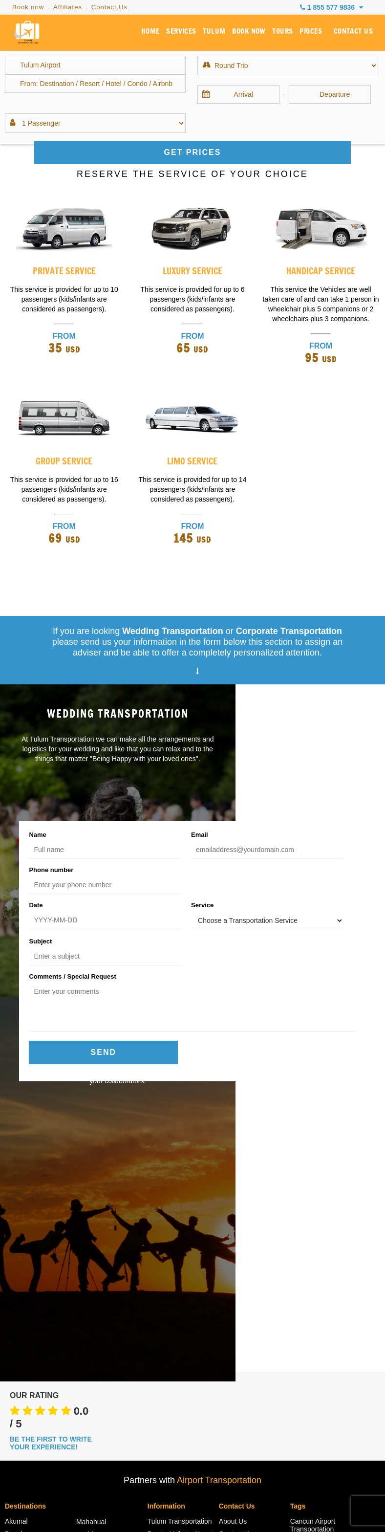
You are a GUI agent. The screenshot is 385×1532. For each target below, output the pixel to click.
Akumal (16, 1190)
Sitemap (83, 1503)
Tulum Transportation (180, 1190)
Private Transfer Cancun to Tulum (316, 1297)
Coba (84, 1305)
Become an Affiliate (248, 1241)
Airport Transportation (219, 1149)
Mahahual (91, 1191)
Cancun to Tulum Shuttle (316, 1256)
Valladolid (91, 1318)
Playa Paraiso (97, 1267)
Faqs (114, 1503)
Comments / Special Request (72, 905)
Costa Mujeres (27, 1266)
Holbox (15, 1254)
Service (152, 869)
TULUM (223, 33)
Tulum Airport (310, 1375)
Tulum (85, 1280)
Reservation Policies (283, 1503)
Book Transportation (249, 1228)
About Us (233, 1190)
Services (232, 1216)
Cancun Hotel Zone (34, 1216)
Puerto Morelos (99, 1254)
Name (37, 834)
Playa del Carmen (103, 1216)
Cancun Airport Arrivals (182, 1244)
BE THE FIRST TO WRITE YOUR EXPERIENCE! (51, 1112)
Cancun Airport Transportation (313, 1194)
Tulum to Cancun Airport (316, 1392)
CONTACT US (355, 33)
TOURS (288, 33)
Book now (28, 7)
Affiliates (67, 7)
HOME (162, 33)
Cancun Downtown (34, 1228)
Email (149, 834)
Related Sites (310, 1421)
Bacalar (16, 1203)
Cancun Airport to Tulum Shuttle (316, 1235)
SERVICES (192, 33)
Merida (86, 1203)
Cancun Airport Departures (170, 1261)
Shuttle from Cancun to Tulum (325, 1317)
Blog (154, 1323)
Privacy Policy (220, 1503)
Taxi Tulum (306, 1334)
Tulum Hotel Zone (103, 1292)
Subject (264, 869)
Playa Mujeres (98, 1229)
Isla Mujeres (23, 1279)
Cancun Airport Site (177, 1298)
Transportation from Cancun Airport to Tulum (320, 1354)
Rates (157, 1310)
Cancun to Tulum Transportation (316, 1276)
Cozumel (18, 1241)
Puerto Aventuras (102, 1242)
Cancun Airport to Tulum (316, 1215)
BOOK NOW (255, 33)
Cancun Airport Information (170, 1281)
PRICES (315, 33)
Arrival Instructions (160, 1503)
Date (36, 869)
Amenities (305, 1408)
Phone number (275, 834)
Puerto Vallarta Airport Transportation (181, 1207)
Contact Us (109, 7)
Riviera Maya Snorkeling (168, 1227)
